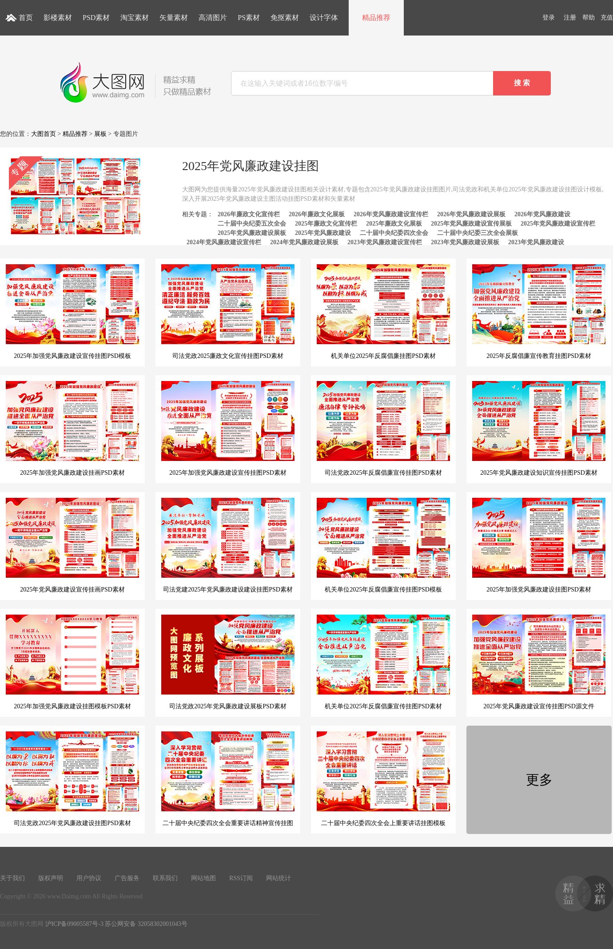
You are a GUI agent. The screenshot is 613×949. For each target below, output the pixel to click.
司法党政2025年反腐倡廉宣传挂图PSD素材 (383, 428)
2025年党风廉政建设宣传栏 (558, 223)
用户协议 (88, 878)
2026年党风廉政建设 (542, 214)
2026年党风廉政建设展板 (471, 214)
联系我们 (165, 878)
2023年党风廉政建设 (536, 242)
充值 (607, 17)
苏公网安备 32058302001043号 (146, 924)
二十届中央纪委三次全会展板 (477, 233)
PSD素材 (96, 17)
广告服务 (127, 878)
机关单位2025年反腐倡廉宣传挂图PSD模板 (383, 545)
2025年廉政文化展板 (394, 223)
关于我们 (12, 878)
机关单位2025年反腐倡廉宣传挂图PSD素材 (383, 662)
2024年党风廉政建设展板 (304, 242)
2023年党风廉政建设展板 (465, 242)
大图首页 (43, 134)
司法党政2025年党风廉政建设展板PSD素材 (228, 662)
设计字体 (324, 17)
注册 (570, 17)
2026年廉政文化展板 (317, 214)
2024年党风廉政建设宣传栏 (224, 242)
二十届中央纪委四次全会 (394, 233)
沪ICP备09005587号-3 (74, 924)
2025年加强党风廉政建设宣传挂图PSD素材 (228, 428)
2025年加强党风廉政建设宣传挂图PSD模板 (72, 311)
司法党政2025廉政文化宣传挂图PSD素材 (228, 311)
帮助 (588, 17)
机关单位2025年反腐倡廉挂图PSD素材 (383, 311)
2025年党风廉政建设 (323, 233)
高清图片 (213, 17)
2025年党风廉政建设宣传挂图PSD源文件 (538, 662)
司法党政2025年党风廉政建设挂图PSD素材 (72, 778)
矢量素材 (173, 17)
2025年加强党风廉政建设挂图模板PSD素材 (72, 662)
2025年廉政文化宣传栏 (326, 223)
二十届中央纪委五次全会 (252, 223)
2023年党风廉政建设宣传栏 (384, 242)
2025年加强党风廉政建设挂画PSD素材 (72, 428)
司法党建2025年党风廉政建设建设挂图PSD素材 (228, 545)
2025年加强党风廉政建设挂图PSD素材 (538, 545)
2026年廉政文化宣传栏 (249, 214)
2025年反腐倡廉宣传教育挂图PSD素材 (538, 311)
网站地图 (203, 878)
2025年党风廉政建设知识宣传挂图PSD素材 (538, 428)
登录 (548, 17)
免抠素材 (285, 17)
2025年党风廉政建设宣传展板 (471, 223)
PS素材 (249, 17)
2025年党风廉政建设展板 (252, 233)
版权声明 (50, 878)
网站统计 (278, 878)
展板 (100, 134)
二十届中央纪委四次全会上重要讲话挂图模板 (383, 778)
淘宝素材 (134, 17)
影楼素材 (58, 17)
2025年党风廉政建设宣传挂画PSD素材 (72, 545)
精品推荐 (376, 17)
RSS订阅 (241, 878)
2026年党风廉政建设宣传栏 (391, 214)
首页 (26, 17)
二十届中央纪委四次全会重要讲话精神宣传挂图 (228, 778)
